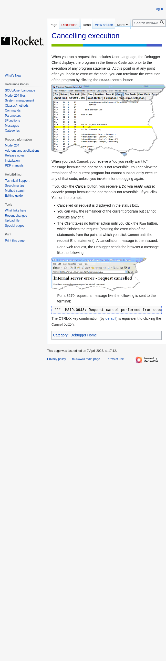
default (111, 318)
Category (60, 335)
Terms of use (115, 359)
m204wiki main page (86, 359)
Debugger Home (83, 335)
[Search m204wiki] (149, 23)
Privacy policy (56, 359)
